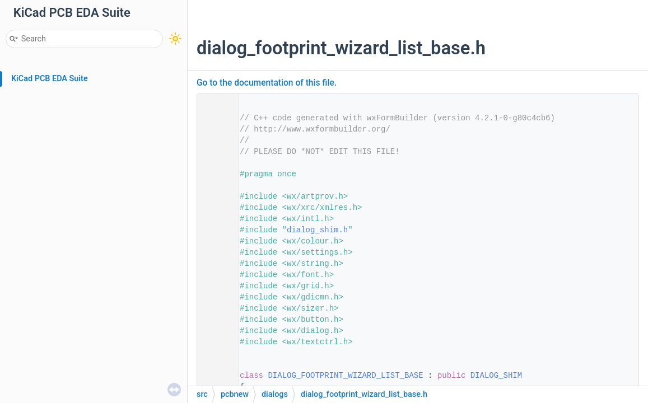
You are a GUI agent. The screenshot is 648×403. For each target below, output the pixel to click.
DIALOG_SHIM (496, 375)
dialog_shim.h (317, 230)
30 (214, 375)
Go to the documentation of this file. (267, 83)
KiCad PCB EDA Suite (49, 78)
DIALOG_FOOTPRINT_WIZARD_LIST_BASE (345, 375)
